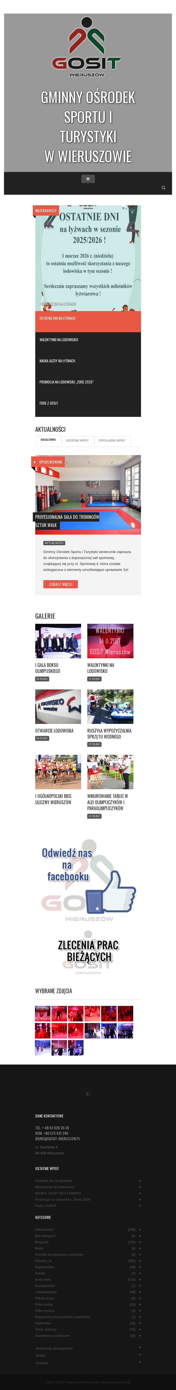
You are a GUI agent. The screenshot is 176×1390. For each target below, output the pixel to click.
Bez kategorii (45, 1236)
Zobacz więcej (60, 584)
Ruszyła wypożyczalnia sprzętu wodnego (109, 733)
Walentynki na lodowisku (100, 668)
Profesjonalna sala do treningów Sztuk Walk (67, 521)
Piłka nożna (44, 1304)
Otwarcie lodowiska (54, 730)
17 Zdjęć (94, 679)
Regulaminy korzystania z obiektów (62, 1317)
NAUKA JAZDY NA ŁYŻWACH (58, 1193)
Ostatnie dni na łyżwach (58, 303)
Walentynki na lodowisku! (55, 1187)
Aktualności (54, 543)
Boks (39, 1248)
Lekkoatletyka (46, 1292)
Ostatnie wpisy (77, 440)
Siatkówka (43, 1323)
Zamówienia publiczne (52, 1336)
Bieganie (42, 1242)
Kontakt (42, 1363)
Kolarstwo (43, 1280)
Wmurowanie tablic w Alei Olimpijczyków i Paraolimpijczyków (107, 802)
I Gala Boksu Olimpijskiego (47, 668)
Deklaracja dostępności (54, 1348)
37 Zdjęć (94, 744)
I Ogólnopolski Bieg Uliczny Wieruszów (53, 799)
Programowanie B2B (116, 1382)
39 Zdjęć (42, 679)
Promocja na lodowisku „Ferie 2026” (63, 1200)
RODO (41, 1356)
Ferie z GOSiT (46, 1206)
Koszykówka (45, 1286)
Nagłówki (48, 439)
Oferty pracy (45, 1298)
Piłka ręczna (44, 1311)
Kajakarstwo (45, 1267)
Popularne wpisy (112, 440)
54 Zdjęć (42, 738)
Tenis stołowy (45, 1329)
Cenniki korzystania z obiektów (59, 1255)
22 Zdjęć (94, 816)
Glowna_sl (43, 1261)
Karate (40, 1273)
